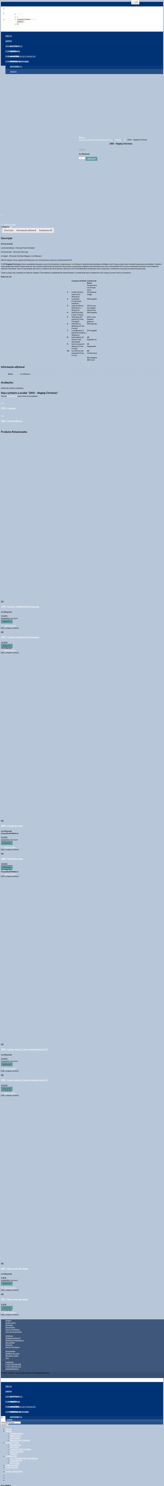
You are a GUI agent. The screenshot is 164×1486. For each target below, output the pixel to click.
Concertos (16, 1460)
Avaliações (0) (45, 230)
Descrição (8, 230)
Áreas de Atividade (20, 1440)
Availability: (6, 618)
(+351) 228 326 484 (13, 1364)
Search (20, 22)
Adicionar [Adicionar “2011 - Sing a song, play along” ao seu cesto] (7, 1283)
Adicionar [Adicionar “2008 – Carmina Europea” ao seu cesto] (7, 843)
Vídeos (13, 1454)
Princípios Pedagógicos (14, 1340)
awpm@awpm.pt (12, 1369)
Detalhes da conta (12, 1353)
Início (8, 1429)
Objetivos (9, 1336)
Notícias (14, 1463)
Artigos (8, 1320)
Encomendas (10, 1351)
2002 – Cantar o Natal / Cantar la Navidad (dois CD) (24, 1049)
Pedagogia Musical (12, 1338)
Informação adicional (26, 230)
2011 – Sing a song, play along (14, 1268)
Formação (11, 1456)
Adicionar (91, 159)
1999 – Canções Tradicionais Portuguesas (20, 606)
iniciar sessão (12, 396)
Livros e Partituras (12, 1329)
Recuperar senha (11, 1356)
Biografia (9, 1325)
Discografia (10, 1327)
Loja (7, 1358)
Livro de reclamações (13, 1332)
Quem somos (10, 1323)
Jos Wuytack (12, 1442)
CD (11, 227)
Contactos (9, 1362)
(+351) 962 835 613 (13, 1366)
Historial (8, 1345)
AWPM (8, 1431)
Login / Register (13, 1471)
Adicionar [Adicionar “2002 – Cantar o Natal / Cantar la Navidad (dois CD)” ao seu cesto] (7, 1064)
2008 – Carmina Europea (12, 826)
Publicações (12, 1465)
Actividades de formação (24, 1458)
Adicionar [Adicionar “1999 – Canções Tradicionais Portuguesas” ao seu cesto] (7, 621)
